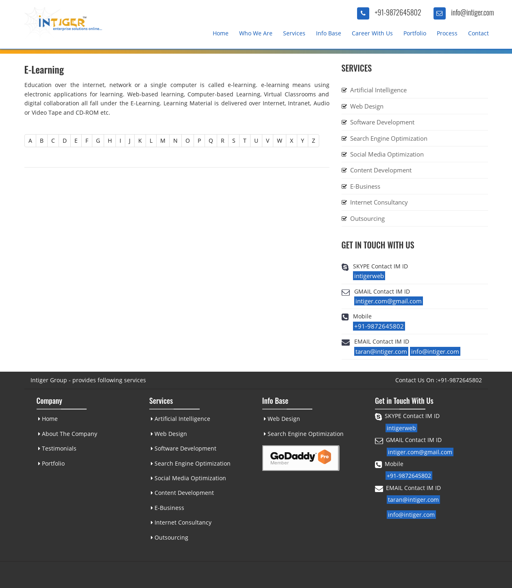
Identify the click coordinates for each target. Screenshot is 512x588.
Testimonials (56, 448)
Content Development (381, 170)
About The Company (67, 434)
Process (447, 33)
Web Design (366, 106)
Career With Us (372, 33)
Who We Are (255, 33)
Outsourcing (367, 218)
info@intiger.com (472, 12)
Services (294, 33)
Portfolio (414, 33)
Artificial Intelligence (378, 90)
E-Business (365, 186)
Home (221, 33)
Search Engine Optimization (388, 138)
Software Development (382, 122)
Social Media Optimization (387, 154)
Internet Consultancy (379, 202)
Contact (478, 33)
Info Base (328, 33)
